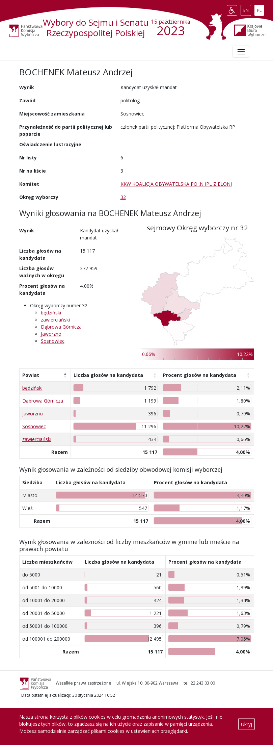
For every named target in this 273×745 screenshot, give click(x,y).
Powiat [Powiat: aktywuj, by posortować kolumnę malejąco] (30, 375)
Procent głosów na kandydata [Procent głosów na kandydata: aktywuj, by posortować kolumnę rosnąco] (199, 375)
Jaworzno (51, 334)
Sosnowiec (52, 341)
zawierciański (55, 319)
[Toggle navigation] (241, 52)
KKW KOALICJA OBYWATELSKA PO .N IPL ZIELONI (176, 184)
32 (123, 197)
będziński (51, 312)
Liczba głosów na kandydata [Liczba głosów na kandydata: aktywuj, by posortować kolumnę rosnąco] (108, 375)
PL (260, 9)
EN (247, 9)
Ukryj (246, 724)
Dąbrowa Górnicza (61, 327)
